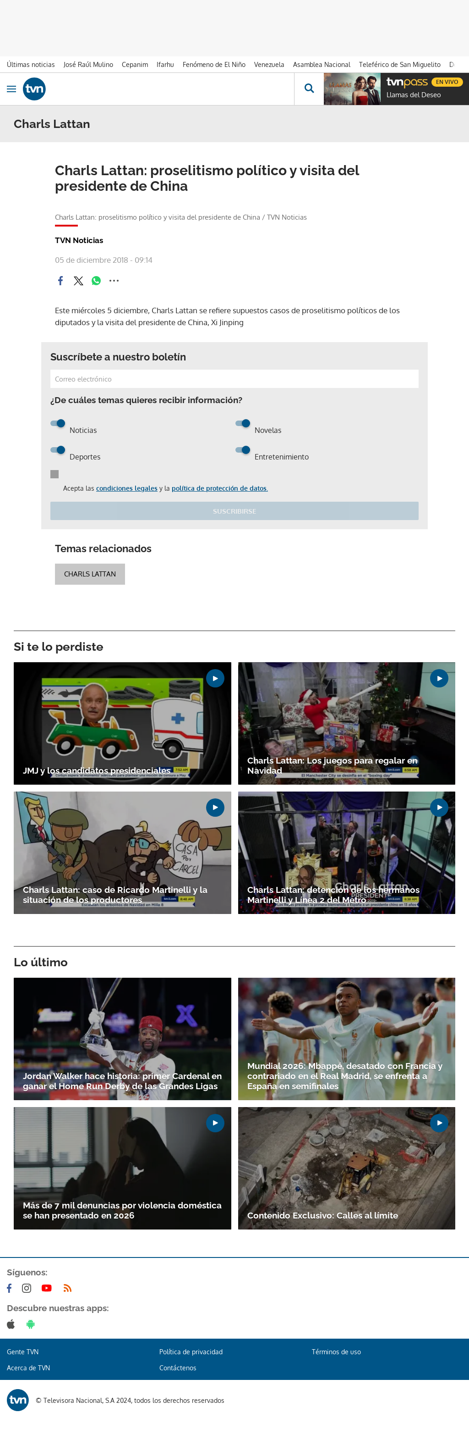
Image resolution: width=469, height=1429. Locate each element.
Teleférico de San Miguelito (400, 64)
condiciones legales (127, 488)
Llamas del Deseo (414, 95)
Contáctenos (177, 1368)
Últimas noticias (31, 64)
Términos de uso (336, 1352)
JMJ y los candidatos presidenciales (96, 770)
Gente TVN (22, 1352)
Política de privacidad (191, 1352)
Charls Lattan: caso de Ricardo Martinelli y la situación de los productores (115, 895)
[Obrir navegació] (11, 88)
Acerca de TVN (28, 1368)
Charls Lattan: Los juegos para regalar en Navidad (332, 765)
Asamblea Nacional (321, 64)
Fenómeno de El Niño (214, 64)
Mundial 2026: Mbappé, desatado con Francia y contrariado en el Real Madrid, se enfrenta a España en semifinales (344, 1076)
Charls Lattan (90, 574)
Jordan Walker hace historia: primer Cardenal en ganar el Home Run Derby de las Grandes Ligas (122, 1081)
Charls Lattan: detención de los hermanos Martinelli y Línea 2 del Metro (333, 895)
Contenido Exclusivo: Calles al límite (322, 1215)
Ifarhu (165, 64)
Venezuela (269, 64)
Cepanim (135, 64)
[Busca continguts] (309, 89)
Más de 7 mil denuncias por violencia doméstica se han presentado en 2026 (122, 1210)
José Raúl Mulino (88, 64)
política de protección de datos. (220, 488)
